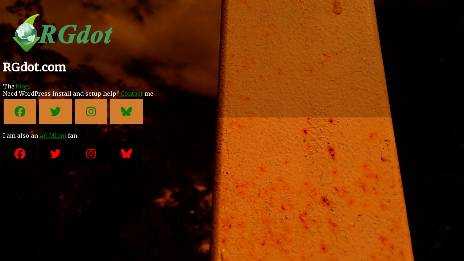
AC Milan (53, 135)
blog (22, 86)
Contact (131, 93)
